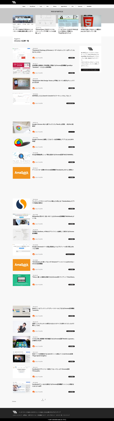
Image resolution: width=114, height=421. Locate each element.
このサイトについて (17, 415)
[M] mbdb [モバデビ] (60, 419)
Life (72, 6)
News (24, 6)
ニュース (85, 54)
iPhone (54, 6)
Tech (41, 6)
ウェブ (94, 52)
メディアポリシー (51, 415)
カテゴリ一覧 (59, 415)
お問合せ (25, 415)
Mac (48, 6)
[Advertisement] (44, 113)
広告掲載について (42, 415)
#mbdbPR (89, 6)
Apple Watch (64, 6)
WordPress (32, 6)
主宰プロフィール (32, 415)
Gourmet (80, 6)
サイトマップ (66, 415)
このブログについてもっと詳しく (90, 70)
